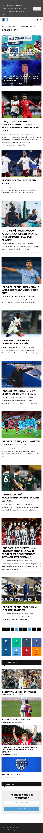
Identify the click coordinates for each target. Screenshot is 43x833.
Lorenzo (6, 187)
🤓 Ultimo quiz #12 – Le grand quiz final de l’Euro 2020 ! (19, 54)
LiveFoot (4, 830)
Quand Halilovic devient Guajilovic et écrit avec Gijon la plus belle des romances (20, 749)
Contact (21, 830)
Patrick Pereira (8, 397)
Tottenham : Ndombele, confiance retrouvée (16, 342)
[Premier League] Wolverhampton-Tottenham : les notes (20, 497)
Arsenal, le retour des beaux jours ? (19, 182)
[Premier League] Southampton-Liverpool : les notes (21, 443)
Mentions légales (12, 830)
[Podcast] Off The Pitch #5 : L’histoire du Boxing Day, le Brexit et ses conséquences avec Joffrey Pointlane (19, 552)
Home (3, 26)
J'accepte (37, 8)
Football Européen (12, 26)
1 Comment (28, 560)
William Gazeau (8, 297)
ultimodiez (7, 448)
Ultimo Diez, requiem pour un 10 (16, 720)
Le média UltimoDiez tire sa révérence (19, 692)
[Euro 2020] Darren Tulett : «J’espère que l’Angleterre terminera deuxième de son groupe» (21, 78)
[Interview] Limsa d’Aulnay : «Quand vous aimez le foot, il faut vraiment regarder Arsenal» (19, 235)
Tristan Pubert (8, 243)
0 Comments (30, 134)
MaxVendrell (7, 694)
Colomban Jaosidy (10, 57)
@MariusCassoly (9, 347)
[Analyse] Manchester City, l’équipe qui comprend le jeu (19, 392)
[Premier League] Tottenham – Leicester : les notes (20, 609)
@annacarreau (7, 754)
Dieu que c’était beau (11, 774)
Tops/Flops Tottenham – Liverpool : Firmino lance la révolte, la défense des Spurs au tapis (21, 126)
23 (34, 629)
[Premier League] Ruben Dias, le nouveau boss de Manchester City (20, 290)
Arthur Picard (9, 83)
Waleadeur (6, 777)
